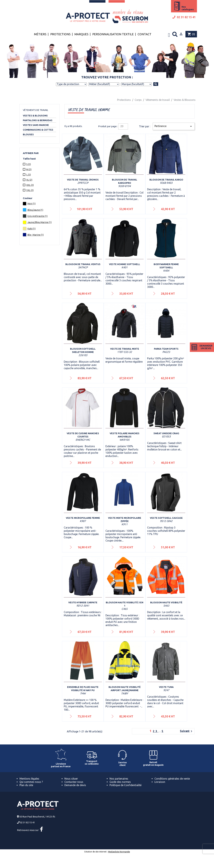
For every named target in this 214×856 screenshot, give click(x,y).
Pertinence (173, 126)
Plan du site (26, 785)
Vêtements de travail (35, 110)
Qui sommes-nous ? (31, 781)
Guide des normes (120, 781)
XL (29, 179)
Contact (144, 34)
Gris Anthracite (37, 216)
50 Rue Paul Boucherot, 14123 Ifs (37, 816)
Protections (60, 34)
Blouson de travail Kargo (166, 179)
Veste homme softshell (124, 264)
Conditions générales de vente (172, 778)
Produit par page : (108, 126)
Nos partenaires (119, 778)
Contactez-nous (73, 781)
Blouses (28, 134)
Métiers (40, 34)
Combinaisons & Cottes (38, 129)
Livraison (159, 781)
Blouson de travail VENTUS (82, 264)
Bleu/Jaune (35, 209)
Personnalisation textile (113, 34)
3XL (30, 190)
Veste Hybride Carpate (82, 602)
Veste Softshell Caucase (166, 518)
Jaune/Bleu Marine (39, 222)
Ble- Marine (35, 234)
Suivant (186, 731)
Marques (81, 34)
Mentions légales (29, 778)
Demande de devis (75, 785)
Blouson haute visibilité (166, 602)
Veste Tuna (166, 687)
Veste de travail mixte (124, 349)
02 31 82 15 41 (184, 17)
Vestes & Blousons (35, 115)
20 (121, 126)
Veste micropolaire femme (83, 518)
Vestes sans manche (36, 125)
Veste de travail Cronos (83, 179)
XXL (30, 185)
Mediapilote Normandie (119, 852)
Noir (31, 203)
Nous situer (71, 778)
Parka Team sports (166, 349)
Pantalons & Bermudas (37, 120)
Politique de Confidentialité (125, 785)
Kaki (31, 228)
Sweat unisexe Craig (166, 433)
